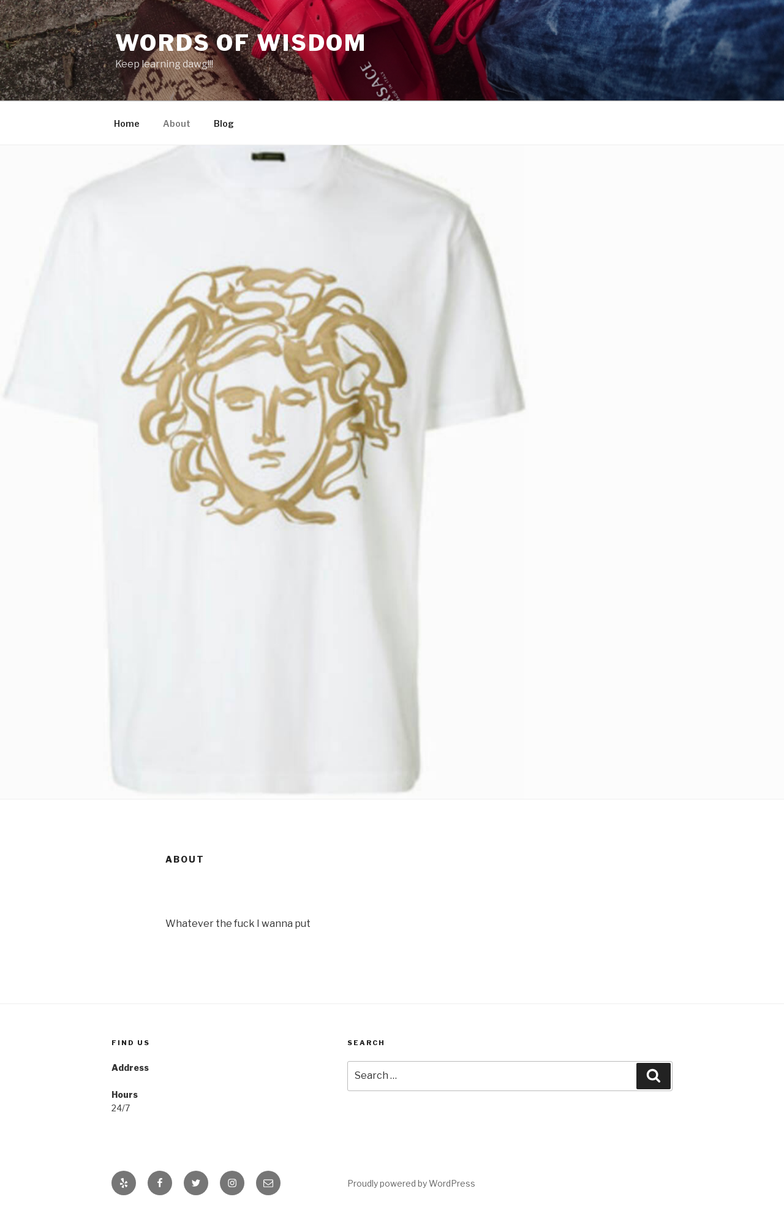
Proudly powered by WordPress (411, 1183)
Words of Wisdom (241, 42)
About (176, 123)
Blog (224, 123)
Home (127, 123)
